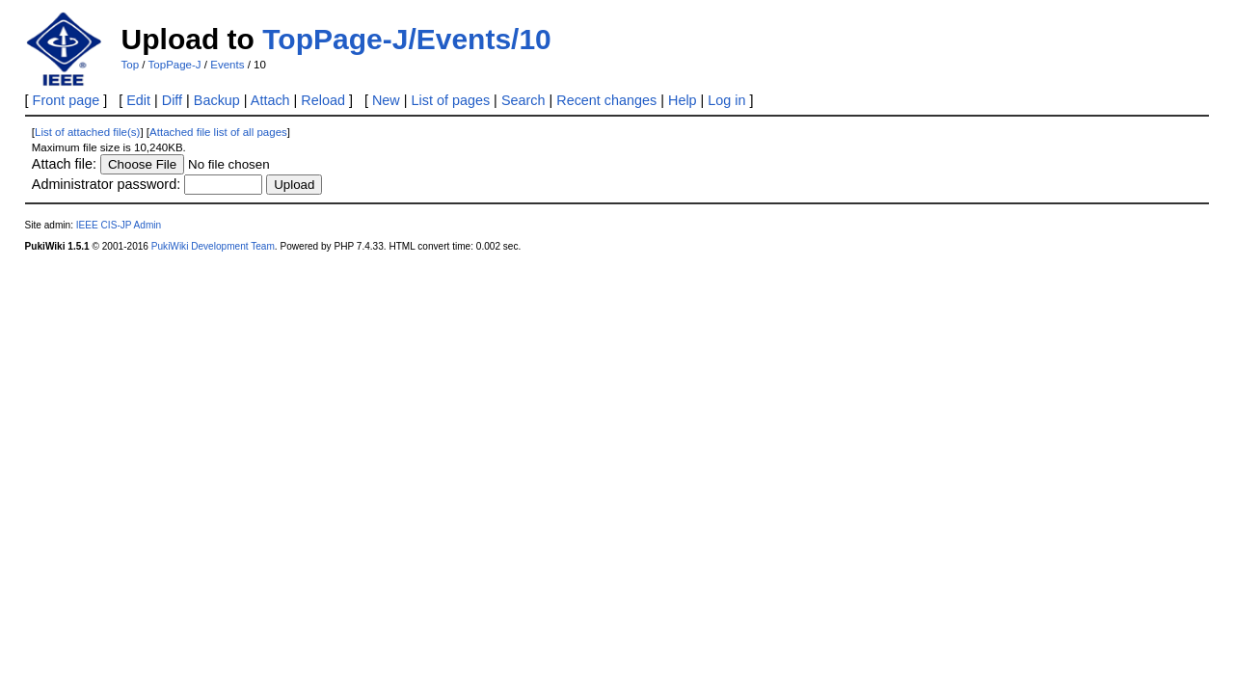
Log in (726, 100)
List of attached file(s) (87, 132)
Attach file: (64, 164)
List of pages (451, 100)
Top (130, 64)
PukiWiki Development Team (213, 246)
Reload (323, 100)
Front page (66, 100)
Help (682, 100)
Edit (138, 100)
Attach (270, 100)
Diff (172, 100)
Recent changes (606, 100)
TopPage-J (174, 64)
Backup (217, 100)
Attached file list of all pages (218, 132)
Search (523, 100)
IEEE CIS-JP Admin (118, 225)
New (386, 100)
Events (227, 64)
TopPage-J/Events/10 (406, 39)
